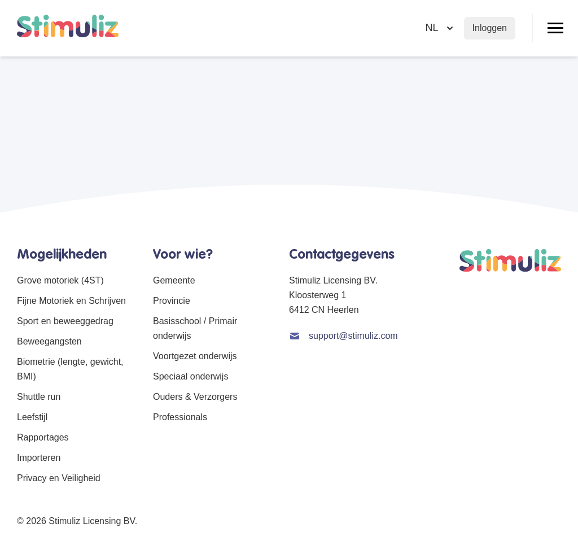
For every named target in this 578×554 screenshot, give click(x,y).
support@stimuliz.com (353, 336)
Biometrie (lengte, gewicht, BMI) (70, 369)
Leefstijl (32, 417)
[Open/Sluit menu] (555, 28)
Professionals (180, 417)
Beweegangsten (49, 341)
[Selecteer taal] (440, 28)
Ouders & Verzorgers (195, 397)
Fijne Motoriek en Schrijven (71, 301)
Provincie (171, 301)
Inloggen (489, 28)
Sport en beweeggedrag (65, 321)
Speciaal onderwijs (190, 376)
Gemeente (174, 280)
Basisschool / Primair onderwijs (195, 328)
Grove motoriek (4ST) (60, 280)
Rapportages (43, 437)
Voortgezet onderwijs (195, 356)
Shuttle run (38, 397)
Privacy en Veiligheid (58, 478)
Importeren (38, 458)
